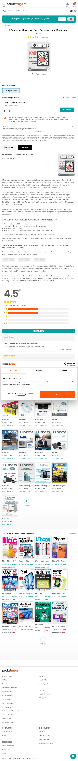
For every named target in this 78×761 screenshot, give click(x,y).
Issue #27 (5, 519)
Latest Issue (7, 25)
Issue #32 (55, 453)
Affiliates (5, 735)
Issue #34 (39, 453)
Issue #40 (22, 420)
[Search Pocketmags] (4, 11)
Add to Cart (11, 425)
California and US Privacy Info (11, 711)
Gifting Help (42, 698)
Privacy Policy (6, 707)
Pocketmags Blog (7, 695)
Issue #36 (6, 453)
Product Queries (7, 731)
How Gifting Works (45, 694)
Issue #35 (22, 453)
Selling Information (8, 746)
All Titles (4, 680)
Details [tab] (39, 370)
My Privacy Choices (8, 722)
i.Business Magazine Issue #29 (42, 486)
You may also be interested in (18, 533)
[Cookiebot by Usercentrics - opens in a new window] (65, 364)
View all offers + (39, 132)
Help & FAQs (43, 680)
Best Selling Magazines (9, 688)
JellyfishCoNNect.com (46, 743)
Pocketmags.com (44, 735)
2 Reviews (45, 37)
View (4, 425)
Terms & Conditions (8, 715)
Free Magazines (7, 691)
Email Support (43, 684)
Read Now (67, 110)
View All (73, 533)
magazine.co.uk (44, 739)
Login (4, 753)
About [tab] (64, 370)
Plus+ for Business (8, 703)
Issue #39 (39, 420)
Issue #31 (5, 486)
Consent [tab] (13, 370)
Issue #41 (5, 420)
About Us (42, 731)
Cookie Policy (6, 719)
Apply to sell (6, 749)
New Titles (5, 684)
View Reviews (38, 331)
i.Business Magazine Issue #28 (59, 486)
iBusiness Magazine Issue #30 (26, 486)
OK (57, 395)
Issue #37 (55, 420)
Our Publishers (6, 699)
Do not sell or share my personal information (20, 395)
